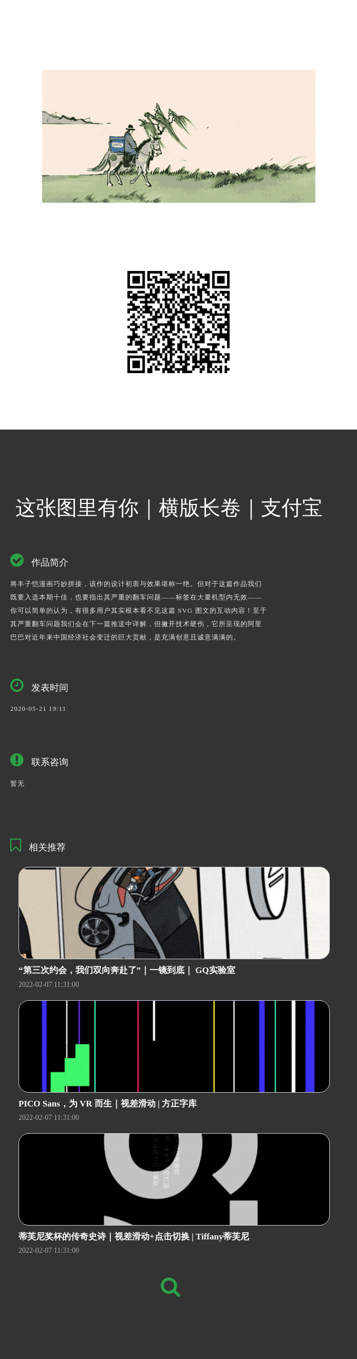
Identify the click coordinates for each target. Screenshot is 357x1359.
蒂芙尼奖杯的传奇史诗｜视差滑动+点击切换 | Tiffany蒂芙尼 (133, 1236)
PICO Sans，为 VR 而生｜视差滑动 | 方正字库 (107, 1104)
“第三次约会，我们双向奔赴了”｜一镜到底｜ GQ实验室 (126, 970)
